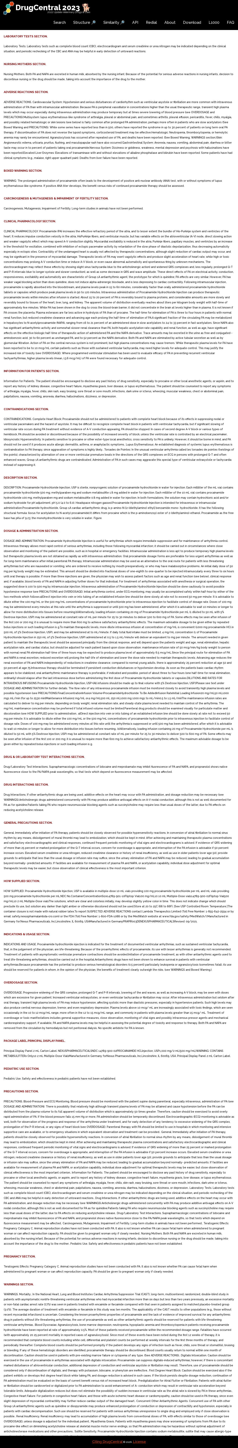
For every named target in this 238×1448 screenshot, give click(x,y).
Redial (151, 22)
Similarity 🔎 (114, 22)
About (169, 22)
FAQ (230, 22)
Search (59, 22)
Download (192, 22)
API (135, 22)
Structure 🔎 (84, 22)
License (139, 1442)
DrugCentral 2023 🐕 (53, 7)
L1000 (214, 22)
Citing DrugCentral (107, 1442)
